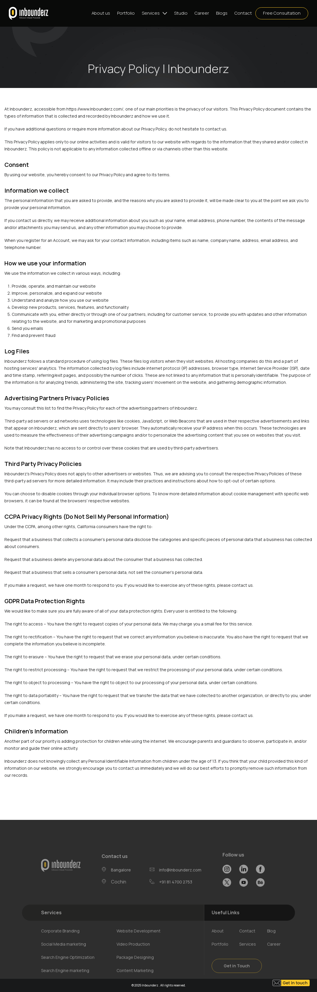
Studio (181, 13)
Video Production (133, 951)
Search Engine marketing (65, 978)
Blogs (221, 13)
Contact (243, 13)
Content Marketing (135, 978)
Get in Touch (237, 973)
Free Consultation (282, 13)
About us (101, 13)
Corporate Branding (60, 938)
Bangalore (121, 877)
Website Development (139, 938)
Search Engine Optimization (68, 965)
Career (202, 13)
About (218, 938)
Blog (271, 938)
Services (151, 13)
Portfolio (126, 13)
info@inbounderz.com (180, 877)
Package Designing (135, 965)
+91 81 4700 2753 (175, 889)
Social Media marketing (63, 951)
